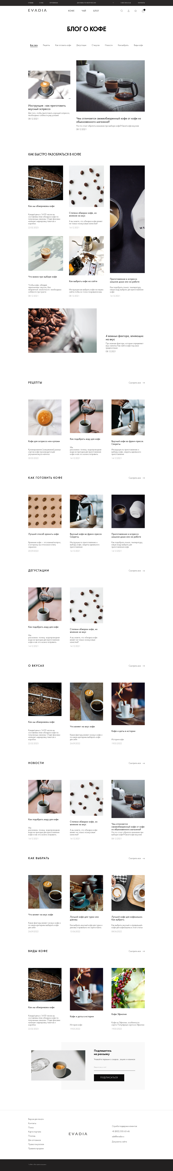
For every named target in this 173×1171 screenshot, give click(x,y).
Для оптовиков (34, 1140)
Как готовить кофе (63, 45)
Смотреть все (137, 383)
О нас (41, 3)
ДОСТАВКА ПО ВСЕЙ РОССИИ (86, 3)
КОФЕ (71, 11)
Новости (109, 45)
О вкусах (96, 45)
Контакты (141, 3)
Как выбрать (123, 45)
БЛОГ (96, 11)
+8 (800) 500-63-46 (121, 1131)
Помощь (31, 1136)
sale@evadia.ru (118, 1137)
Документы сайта (119, 1142)
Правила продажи (36, 1149)
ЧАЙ (84, 11)
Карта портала (34, 1132)
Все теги (34, 45)
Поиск (31, 1128)
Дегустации (81, 45)
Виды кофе (138, 45)
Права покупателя (36, 1144)
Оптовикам (54, 3)
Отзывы (30, 3)
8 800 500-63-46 (126, 3)
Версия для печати (36, 1119)
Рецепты (46, 45)
